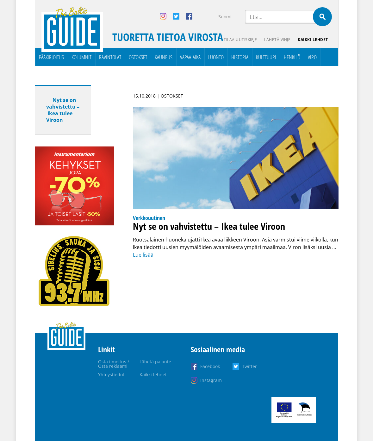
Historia (239, 57)
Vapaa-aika (190, 57)
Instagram (211, 380)
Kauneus (163, 57)
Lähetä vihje (277, 39)
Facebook (210, 366)
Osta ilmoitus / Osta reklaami (113, 364)
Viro (312, 57)
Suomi (225, 17)
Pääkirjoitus (51, 57)
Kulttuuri (266, 57)
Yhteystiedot (111, 375)
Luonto (216, 57)
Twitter (249, 366)
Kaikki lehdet (313, 39)
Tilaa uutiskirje (239, 39)
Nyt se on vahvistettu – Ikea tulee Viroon (62, 110)
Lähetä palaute (155, 362)
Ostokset (138, 57)
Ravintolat (110, 57)
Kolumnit (81, 57)
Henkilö (292, 57)
